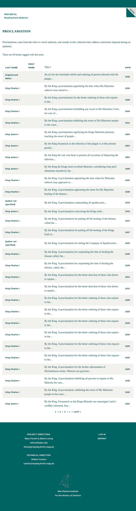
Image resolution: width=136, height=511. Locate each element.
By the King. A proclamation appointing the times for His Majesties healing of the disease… (79, 191)
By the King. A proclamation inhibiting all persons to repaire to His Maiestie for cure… (78, 380)
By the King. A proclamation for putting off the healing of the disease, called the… (80, 220)
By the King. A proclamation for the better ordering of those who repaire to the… (81, 300)
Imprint (102, 438)
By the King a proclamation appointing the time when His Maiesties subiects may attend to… (79, 88)
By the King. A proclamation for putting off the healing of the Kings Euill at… (79, 232)
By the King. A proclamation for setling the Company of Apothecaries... (81, 243)
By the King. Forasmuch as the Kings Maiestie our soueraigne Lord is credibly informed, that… (80, 403)
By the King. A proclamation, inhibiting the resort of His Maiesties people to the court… (78, 392)
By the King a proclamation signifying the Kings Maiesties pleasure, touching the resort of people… (79, 134)
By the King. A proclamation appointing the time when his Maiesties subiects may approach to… (79, 180)
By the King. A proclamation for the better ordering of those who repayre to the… (81, 346)
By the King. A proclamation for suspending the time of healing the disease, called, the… (78, 265)
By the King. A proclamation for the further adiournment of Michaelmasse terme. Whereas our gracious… (74, 369)
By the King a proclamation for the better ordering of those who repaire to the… (81, 99)
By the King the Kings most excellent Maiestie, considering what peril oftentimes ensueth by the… (80, 168)
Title (47, 67)
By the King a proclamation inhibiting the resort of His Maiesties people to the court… (81, 122)
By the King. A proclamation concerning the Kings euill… (74, 211)
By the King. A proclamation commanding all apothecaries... (75, 202)
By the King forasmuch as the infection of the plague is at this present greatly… (80, 145)
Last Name (11, 67)
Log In (102, 434)
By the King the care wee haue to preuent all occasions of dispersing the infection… (81, 157)
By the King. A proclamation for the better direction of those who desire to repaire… (81, 277)
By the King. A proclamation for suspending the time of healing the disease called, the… (78, 254)
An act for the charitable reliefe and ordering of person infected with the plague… (81, 76)
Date (128, 67)
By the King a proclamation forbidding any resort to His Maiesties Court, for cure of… (81, 111)
